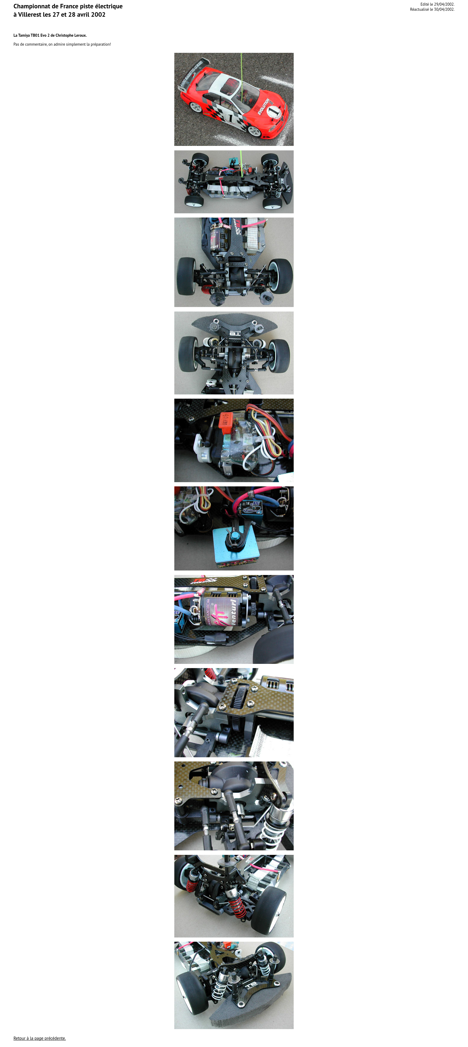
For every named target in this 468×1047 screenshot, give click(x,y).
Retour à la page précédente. (39, 1038)
